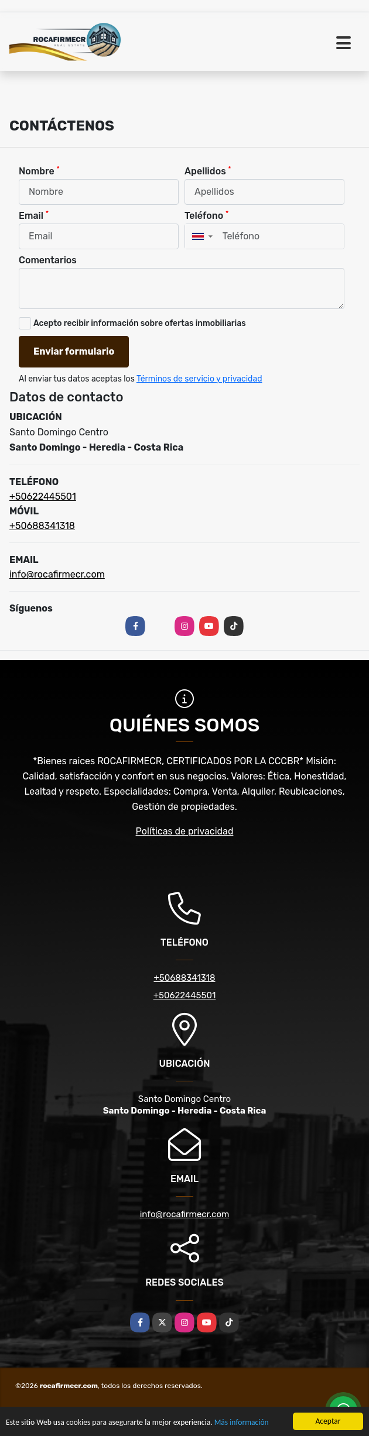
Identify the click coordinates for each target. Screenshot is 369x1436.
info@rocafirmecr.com (57, 574)
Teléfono (206, 215)
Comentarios (48, 260)
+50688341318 (42, 525)
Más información (241, 1423)
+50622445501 (42, 496)
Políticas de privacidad (185, 831)
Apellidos (207, 170)
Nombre (39, 170)
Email (34, 215)
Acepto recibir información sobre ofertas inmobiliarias (139, 323)
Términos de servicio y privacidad (199, 379)
